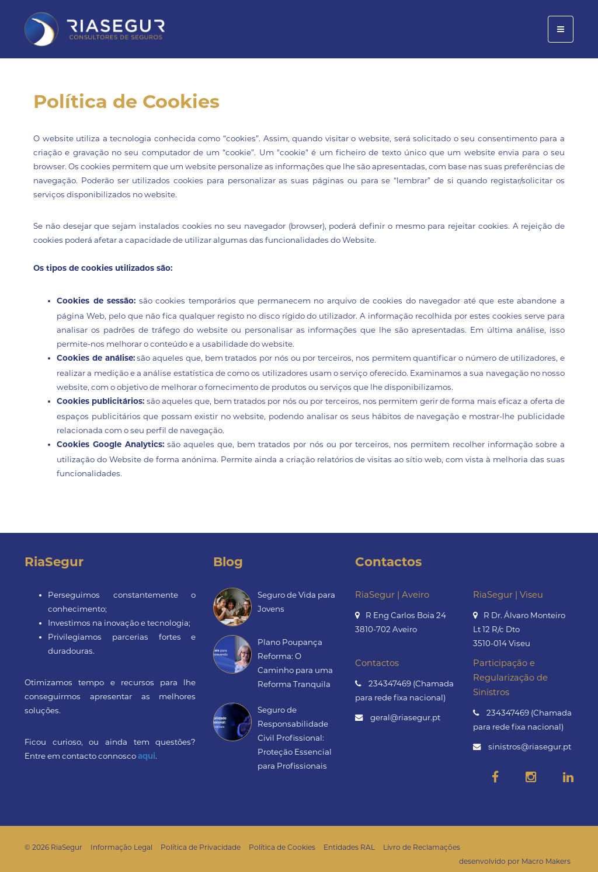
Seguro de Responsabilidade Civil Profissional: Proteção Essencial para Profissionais (295, 737)
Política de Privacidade (201, 847)
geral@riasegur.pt (405, 717)
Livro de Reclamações (421, 847)
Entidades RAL (349, 847)
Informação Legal (121, 847)
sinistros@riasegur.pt (529, 746)
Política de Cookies (282, 847)
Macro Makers (546, 861)
